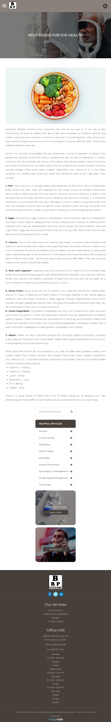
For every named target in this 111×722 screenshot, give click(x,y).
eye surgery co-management (53, 471)
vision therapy (46, 451)
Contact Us (55, 549)
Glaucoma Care (55, 610)
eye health (44, 458)
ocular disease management (53, 478)
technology (45, 485)
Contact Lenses (55, 621)
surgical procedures (49, 464)
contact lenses (47, 438)
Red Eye (55, 618)
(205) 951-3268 (59, 645)
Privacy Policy (81, 712)
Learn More (55, 512)
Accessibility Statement (65, 712)
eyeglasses (44, 444)
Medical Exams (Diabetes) (55, 614)
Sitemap (91, 712)
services (43, 431)
